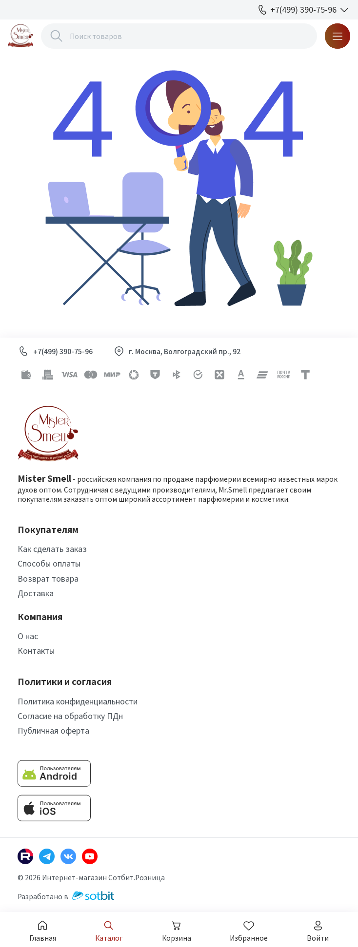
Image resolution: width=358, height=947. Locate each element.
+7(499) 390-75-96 (63, 351)
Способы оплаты (49, 563)
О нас (28, 636)
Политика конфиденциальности (78, 701)
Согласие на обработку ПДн (70, 715)
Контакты (36, 650)
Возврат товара (48, 578)
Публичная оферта (53, 730)
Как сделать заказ (52, 548)
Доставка (36, 593)
